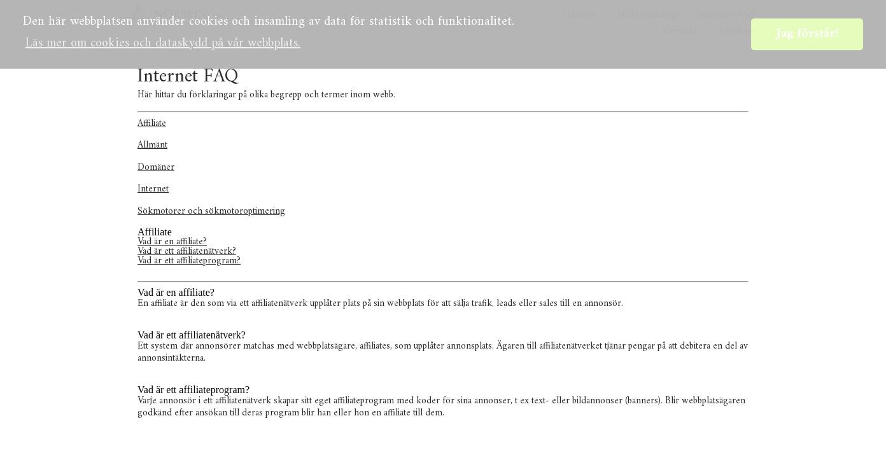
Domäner (155, 167)
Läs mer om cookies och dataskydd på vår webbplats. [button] (162, 43)
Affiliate (151, 123)
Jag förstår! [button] (807, 34)
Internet (153, 189)
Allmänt (152, 145)
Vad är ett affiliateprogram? (189, 261)
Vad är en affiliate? (172, 242)
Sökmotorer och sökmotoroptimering (211, 211)
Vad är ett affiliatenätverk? (186, 251)
